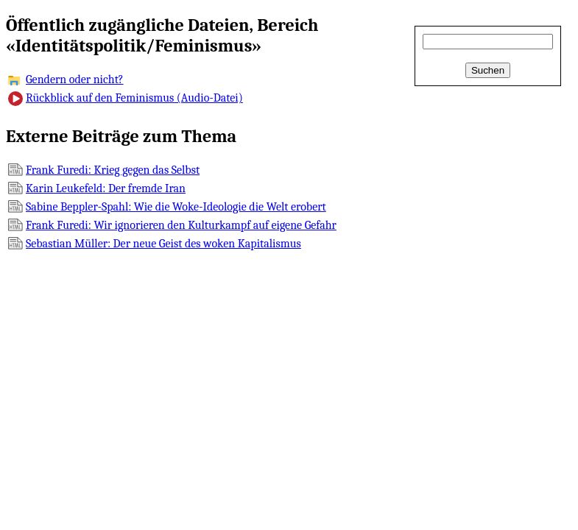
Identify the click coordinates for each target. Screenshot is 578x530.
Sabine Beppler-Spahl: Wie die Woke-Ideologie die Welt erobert (176, 206)
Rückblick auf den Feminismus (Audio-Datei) (134, 98)
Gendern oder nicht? (75, 79)
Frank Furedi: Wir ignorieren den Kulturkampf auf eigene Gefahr (181, 225)
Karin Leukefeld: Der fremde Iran (106, 188)
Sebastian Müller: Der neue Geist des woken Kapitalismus (163, 243)
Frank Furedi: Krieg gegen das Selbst (113, 170)
